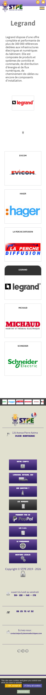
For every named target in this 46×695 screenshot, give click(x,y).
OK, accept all (13, 686)
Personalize (23, 692)
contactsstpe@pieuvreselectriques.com (26, 633)
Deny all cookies (32, 686)
